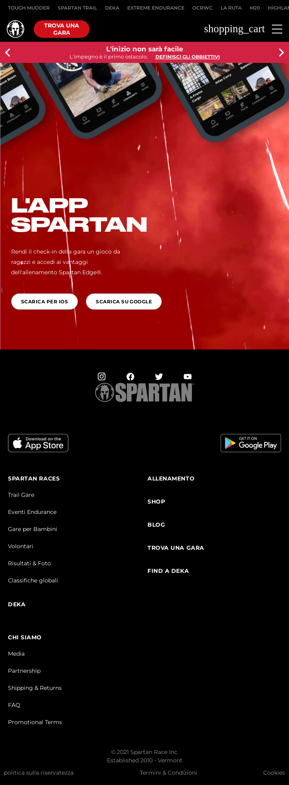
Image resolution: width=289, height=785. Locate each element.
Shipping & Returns (35, 687)
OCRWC (202, 8)
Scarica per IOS (44, 302)
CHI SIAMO (25, 637)
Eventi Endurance (32, 512)
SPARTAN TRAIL (77, 8)
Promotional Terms (35, 722)
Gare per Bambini (32, 529)
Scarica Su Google (124, 302)
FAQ (14, 705)
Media (16, 653)
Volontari (20, 546)
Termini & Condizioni (168, 772)
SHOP (156, 501)
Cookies (274, 772)
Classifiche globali (33, 580)
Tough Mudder (29, 8)
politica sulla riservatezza (39, 772)
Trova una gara (61, 29)
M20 (255, 8)
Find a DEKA (168, 571)
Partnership (24, 670)
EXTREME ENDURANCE (155, 8)
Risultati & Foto (29, 563)
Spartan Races (34, 478)
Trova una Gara (175, 548)
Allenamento (170, 478)
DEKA (112, 8)
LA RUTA (231, 8)
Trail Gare (21, 494)
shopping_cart (234, 28)
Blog (156, 524)
